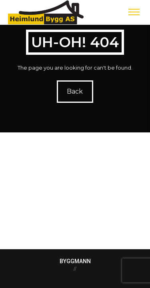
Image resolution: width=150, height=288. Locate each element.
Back (75, 91)
